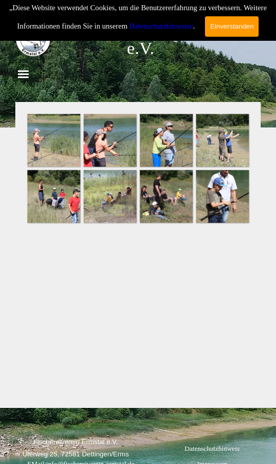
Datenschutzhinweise (161, 26)
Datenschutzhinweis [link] (212, 448)
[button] (54, 140)
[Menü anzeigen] (23, 74)
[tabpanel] (75, 441)
